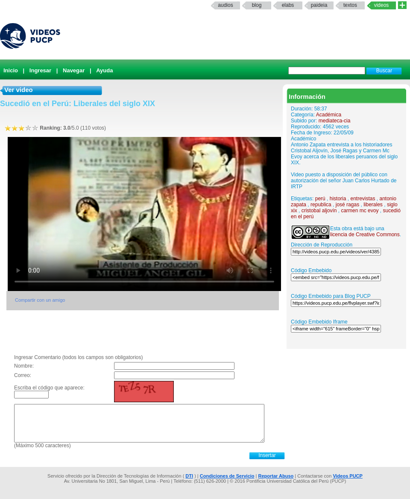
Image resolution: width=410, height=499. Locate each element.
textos (350, 5)
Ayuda (104, 70)
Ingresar (40, 70)
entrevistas (362, 199)
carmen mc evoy (359, 211)
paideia (319, 5)
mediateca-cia (335, 121)
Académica (328, 115)
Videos (381, 5)
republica (320, 205)
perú (320, 199)
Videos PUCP (348, 475)
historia (338, 199)
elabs (288, 5)
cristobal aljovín (319, 211)
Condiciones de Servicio (227, 475)
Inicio (10, 70)
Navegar (74, 70)
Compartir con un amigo (40, 300)
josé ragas (347, 205)
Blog (257, 5)
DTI (189, 475)
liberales (373, 205)
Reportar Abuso (276, 475)
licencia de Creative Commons (365, 235)
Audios (225, 5)
